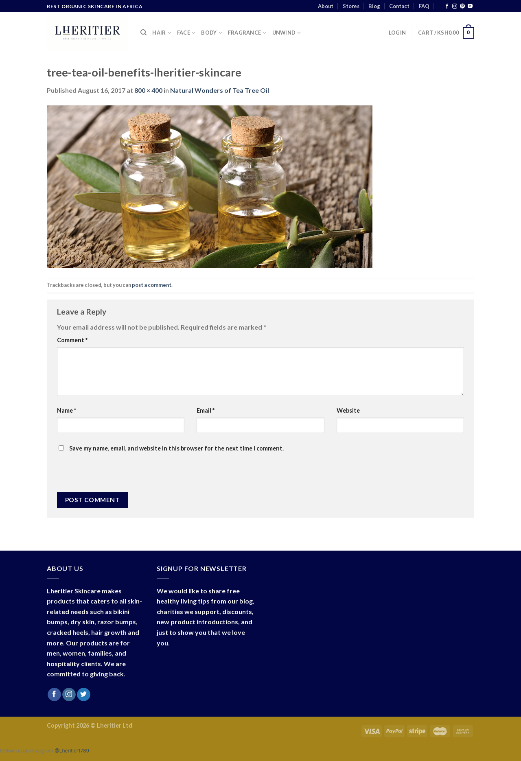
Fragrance (247, 33)
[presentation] (112, 474)
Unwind (286, 33)
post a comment (151, 285)
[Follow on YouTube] (470, 6)
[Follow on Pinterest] (462, 6)
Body (211, 33)
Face (186, 33)
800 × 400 (148, 90)
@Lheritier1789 (72, 751)
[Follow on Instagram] (454, 6)
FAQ (424, 6)
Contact (399, 6)
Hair (161, 33)
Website (348, 410)
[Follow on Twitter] (83, 695)
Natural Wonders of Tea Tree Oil (219, 90)
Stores (351, 6)
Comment (72, 340)
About (325, 6)
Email (206, 410)
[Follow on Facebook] (446, 6)
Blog (374, 6)
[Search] (143, 32)
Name (66, 410)
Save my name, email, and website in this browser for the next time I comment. (176, 448)
